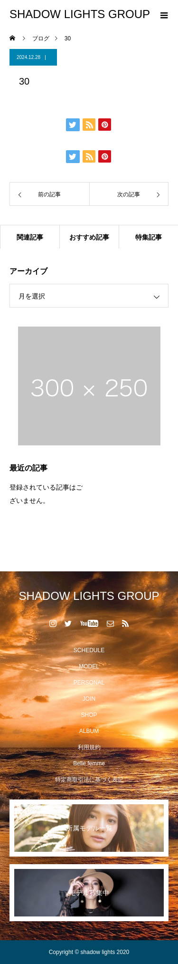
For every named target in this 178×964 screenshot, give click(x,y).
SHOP (89, 715)
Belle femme (89, 763)
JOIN (89, 698)
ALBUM (89, 731)
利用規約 (89, 747)
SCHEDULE (89, 650)
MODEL (89, 666)
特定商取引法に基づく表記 (89, 779)
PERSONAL (89, 682)
